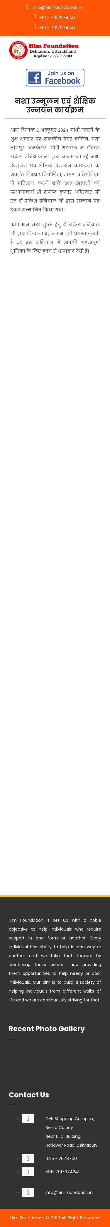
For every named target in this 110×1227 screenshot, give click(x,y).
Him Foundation (27, 1218)
